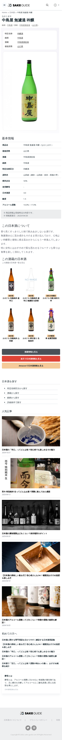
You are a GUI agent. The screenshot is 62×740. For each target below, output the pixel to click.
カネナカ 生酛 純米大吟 (51, 299)
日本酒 (12, 12)
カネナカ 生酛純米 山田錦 (11, 339)
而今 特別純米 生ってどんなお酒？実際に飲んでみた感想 (26, 491)
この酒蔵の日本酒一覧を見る (13, 263)
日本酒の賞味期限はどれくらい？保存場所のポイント (24, 533)
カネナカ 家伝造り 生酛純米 (31, 339)
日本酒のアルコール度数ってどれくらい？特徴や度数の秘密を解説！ (29, 621)
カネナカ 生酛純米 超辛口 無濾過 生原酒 (31, 299)
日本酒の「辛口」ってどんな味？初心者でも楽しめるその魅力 (28, 450)
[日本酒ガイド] (19, 5)
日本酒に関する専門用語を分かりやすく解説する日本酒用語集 (28, 640)
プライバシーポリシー (38, 720)
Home (4, 12)
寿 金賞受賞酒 (51, 338)
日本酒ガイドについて (13, 720)
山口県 (35, 25)
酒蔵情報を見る (31, 352)
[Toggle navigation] (4, 5)
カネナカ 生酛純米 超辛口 (11, 299)
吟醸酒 (20, 33)
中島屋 (9, 25)
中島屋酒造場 (24, 25)
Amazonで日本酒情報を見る (31, 365)
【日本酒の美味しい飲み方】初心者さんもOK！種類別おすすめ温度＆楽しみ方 (31, 576)
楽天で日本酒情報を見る (31, 358)
